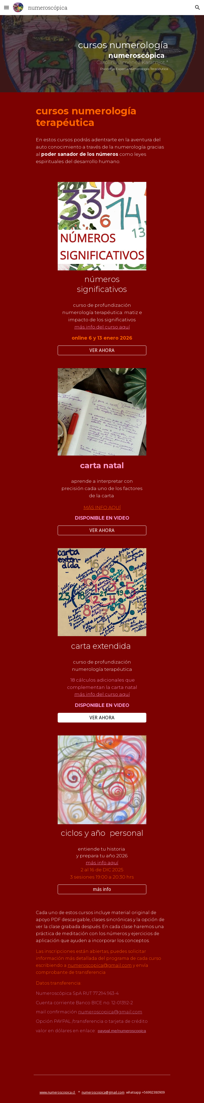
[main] (102, 55)
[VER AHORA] (102, 350)
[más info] (102, 889)
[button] (6, 7)
